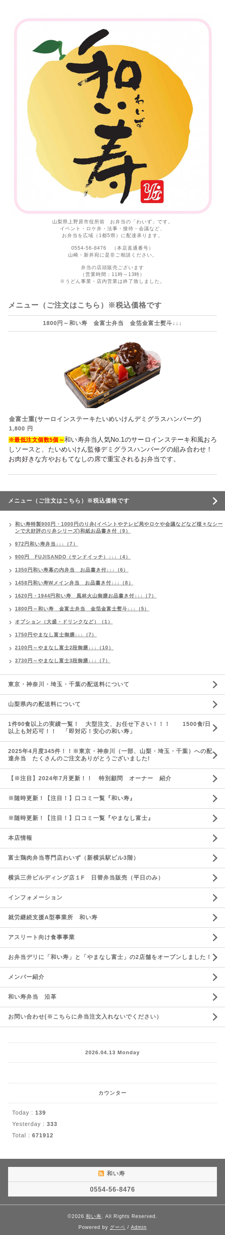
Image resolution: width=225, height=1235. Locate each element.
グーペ (117, 1227)
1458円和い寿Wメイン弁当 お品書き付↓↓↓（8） (74, 583)
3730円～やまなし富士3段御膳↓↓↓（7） (62, 661)
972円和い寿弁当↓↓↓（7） (46, 544)
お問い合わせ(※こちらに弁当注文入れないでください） (85, 1016)
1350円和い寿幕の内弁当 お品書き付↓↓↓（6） (71, 570)
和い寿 (94, 1216)
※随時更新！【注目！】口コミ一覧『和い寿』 (72, 798)
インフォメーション (35, 897)
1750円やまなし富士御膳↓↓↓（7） (56, 635)
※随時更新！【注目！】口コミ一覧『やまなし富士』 (81, 818)
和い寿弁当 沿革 (32, 996)
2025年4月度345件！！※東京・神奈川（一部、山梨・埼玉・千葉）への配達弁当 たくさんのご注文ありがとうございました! (110, 755)
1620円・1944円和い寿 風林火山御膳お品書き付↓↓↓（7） (86, 596)
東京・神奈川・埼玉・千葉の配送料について (72, 684)
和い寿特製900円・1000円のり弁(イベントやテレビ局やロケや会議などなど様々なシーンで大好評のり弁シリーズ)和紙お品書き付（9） (119, 527)
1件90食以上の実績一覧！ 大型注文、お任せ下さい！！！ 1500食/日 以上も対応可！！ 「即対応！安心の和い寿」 (112, 727)
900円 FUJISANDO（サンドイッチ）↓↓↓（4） (73, 557)
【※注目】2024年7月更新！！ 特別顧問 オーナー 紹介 (90, 778)
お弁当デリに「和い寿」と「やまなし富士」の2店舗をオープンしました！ (110, 957)
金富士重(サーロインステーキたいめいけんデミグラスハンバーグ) (105, 418)
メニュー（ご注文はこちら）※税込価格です (68, 500)
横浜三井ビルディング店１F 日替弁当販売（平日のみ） (86, 877)
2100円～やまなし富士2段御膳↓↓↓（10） (64, 648)
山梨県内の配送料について (44, 704)
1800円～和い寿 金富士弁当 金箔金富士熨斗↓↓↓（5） (82, 609)
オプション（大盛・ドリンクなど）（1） (64, 622)
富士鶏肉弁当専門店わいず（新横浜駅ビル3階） (73, 857)
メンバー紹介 (26, 977)
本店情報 (20, 838)
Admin (138, 1227)
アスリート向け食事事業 (41, 937)
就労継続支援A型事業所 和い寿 (53, 917)
